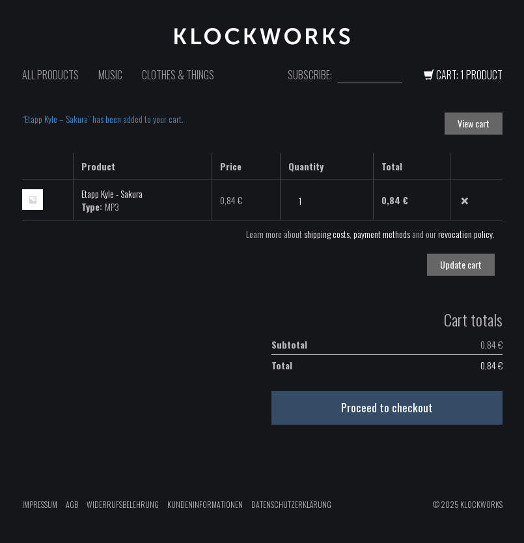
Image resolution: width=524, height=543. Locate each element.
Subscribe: (310, 75)
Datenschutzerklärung (291, 504)
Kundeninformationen (205, 504)
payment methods (381, 234)
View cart (474, 123)
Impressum (39, 504)
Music (110, 75)
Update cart (461, 264)
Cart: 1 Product (463, 75)
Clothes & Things (178, 75)
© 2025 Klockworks (468, 504)
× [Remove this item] (464, 200)
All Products (50, 75)
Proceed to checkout (387, 407)
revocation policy (465, 234)
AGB (72, 504)
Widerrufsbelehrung (123, 504)
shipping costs (327, 234)
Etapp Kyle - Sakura (112, 193)
